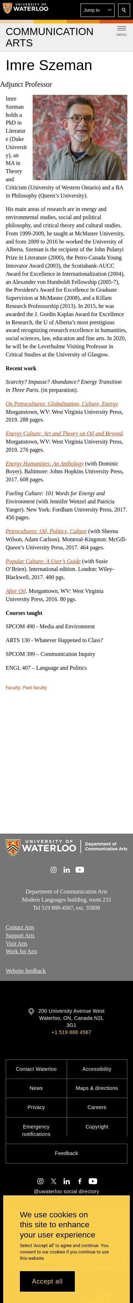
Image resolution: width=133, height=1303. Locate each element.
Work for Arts (21, 951)
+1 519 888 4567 (71, 1032)
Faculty (13, 687)
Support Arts (20, 935)
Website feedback (26, 971)
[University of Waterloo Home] (25, 10)
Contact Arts (20, 927)
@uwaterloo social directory (66, 1191)
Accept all (47, 1281)
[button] (97, 10)
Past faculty (35, 687)
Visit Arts (16, 943)
